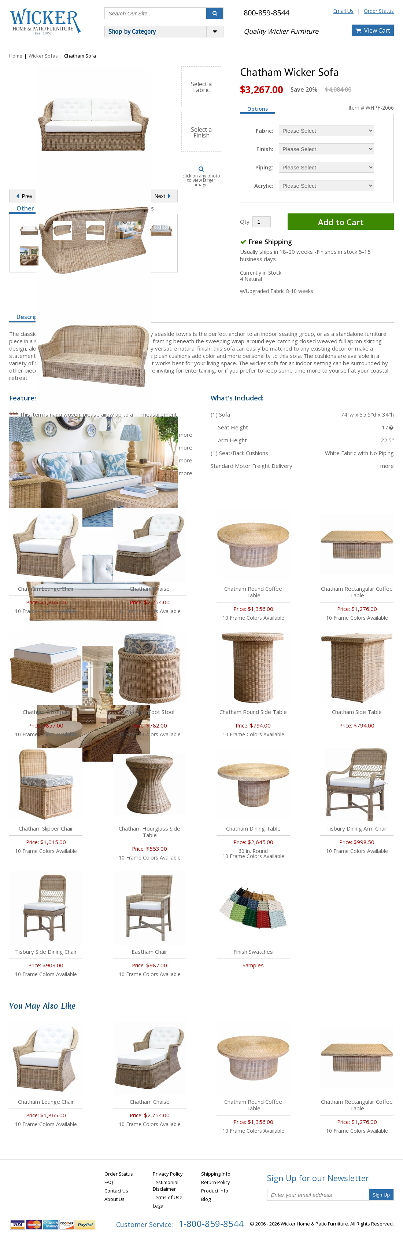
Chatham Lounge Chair (46, 588)
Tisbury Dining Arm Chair (357, 828)
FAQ (108, 1182)
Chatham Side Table (357, 711)
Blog (206, 1199)
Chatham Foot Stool (149, 711)
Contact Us (116, 1190)
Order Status (379, 10)
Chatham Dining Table (253, 828)
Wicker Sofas (43, 55)
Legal (158, 1205)
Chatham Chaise (150, 588)
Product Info (214, 1190)
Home (15, 55)
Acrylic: (263, 185)
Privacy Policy (168, 1173)
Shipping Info (215, 1173)
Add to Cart (341, 221)
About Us (114, 1199)
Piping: (264, 167)
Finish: (264, 149)
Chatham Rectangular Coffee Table (357, 592)
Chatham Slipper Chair (46, 828)
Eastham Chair (149, 951)
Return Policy (215, 1182)
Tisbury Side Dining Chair (46, 951)
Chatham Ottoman (46, 711)
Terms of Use (167, 1197)
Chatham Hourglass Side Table (149, 832)
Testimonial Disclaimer (165, 1185)
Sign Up (381, 1195)
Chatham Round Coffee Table (253, 592)
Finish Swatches (253, 951)
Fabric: (264, 130)
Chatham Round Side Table (253, 711)
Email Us (343, 10)
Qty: (245, 221)
